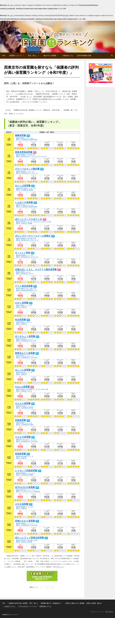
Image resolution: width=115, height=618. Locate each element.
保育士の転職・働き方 (94, 603)
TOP (3, 55)
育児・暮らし (35, 56)
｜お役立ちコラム (9, 606)
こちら (62, 567)
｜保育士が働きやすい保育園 (74, 603)
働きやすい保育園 (52, 56)
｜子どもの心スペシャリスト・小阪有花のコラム (34, 606)
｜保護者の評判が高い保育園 (17, 603)
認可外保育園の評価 (84, 55)
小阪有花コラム (67, 55)
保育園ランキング (17, 56)
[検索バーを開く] (112, 56)
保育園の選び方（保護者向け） (51, 603)
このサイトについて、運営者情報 (101, 612)
